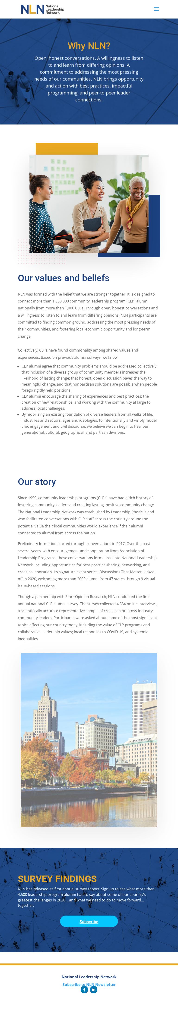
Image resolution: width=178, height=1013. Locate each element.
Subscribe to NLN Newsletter (89, 984)
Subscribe (88, 921)
